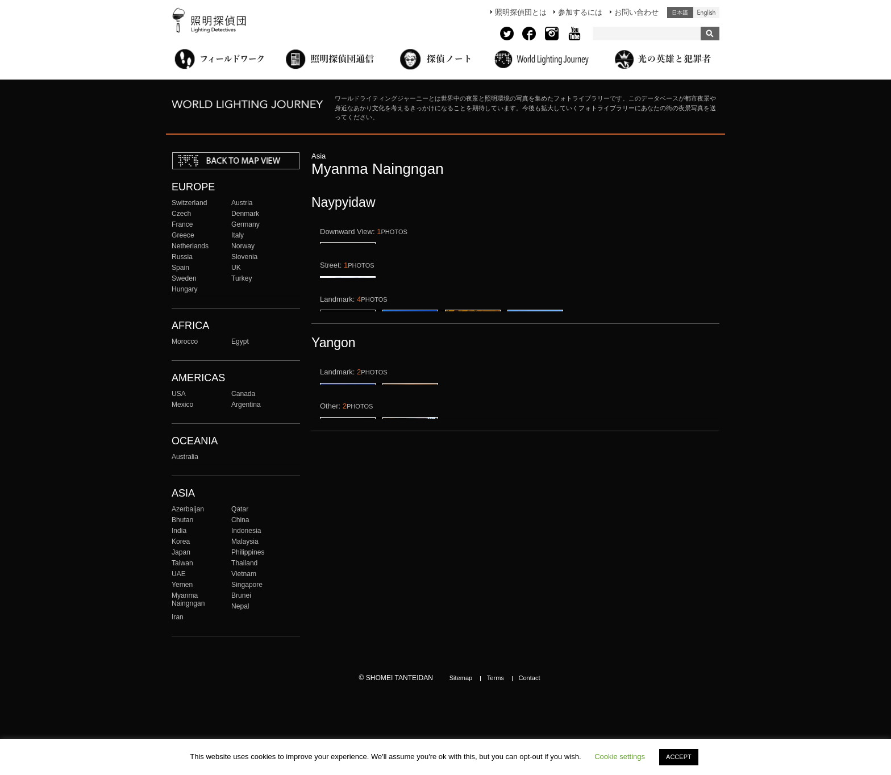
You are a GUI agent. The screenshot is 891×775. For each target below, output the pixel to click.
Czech (181, 214)
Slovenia (244, 257)
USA (179, 394)
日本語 (680, 12)
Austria (242, 203)
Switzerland (189, 203)
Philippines (247, 552)
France (182, 224)
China (240, 520)
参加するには (580, 12)
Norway (243, 246)
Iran (178, 617)
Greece (183, 235)
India (179, 531)
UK (236, 268)
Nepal (240, 606)
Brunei (241, 595)
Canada (243, 394)
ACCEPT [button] (679, 756)
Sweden (184, 278)
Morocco (185, 341)
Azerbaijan (188, 509)
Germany (245, 224)
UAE (179, 574)
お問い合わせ (636, 12)
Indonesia (246, 531)
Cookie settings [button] (619, 756)
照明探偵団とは (521, 12)
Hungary (185, 289)
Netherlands (190, 246)
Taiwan (182, 563)
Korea (181, 541)
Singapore (247, 585)
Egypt (240, 341)
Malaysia (245, 541)
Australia (185, 457)
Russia (182, 257)
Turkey (241, 278)
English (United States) (706, 12)
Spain (180, 268)
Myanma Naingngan (188, 599)
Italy (237, 235)
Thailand (244, 563)
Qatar (239, 509)
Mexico (182, 405)
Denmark (245, 214)
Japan (181, 552)
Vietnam (243, 574)
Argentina (246, 405)
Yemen (182, 585)
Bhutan (182, 520)
